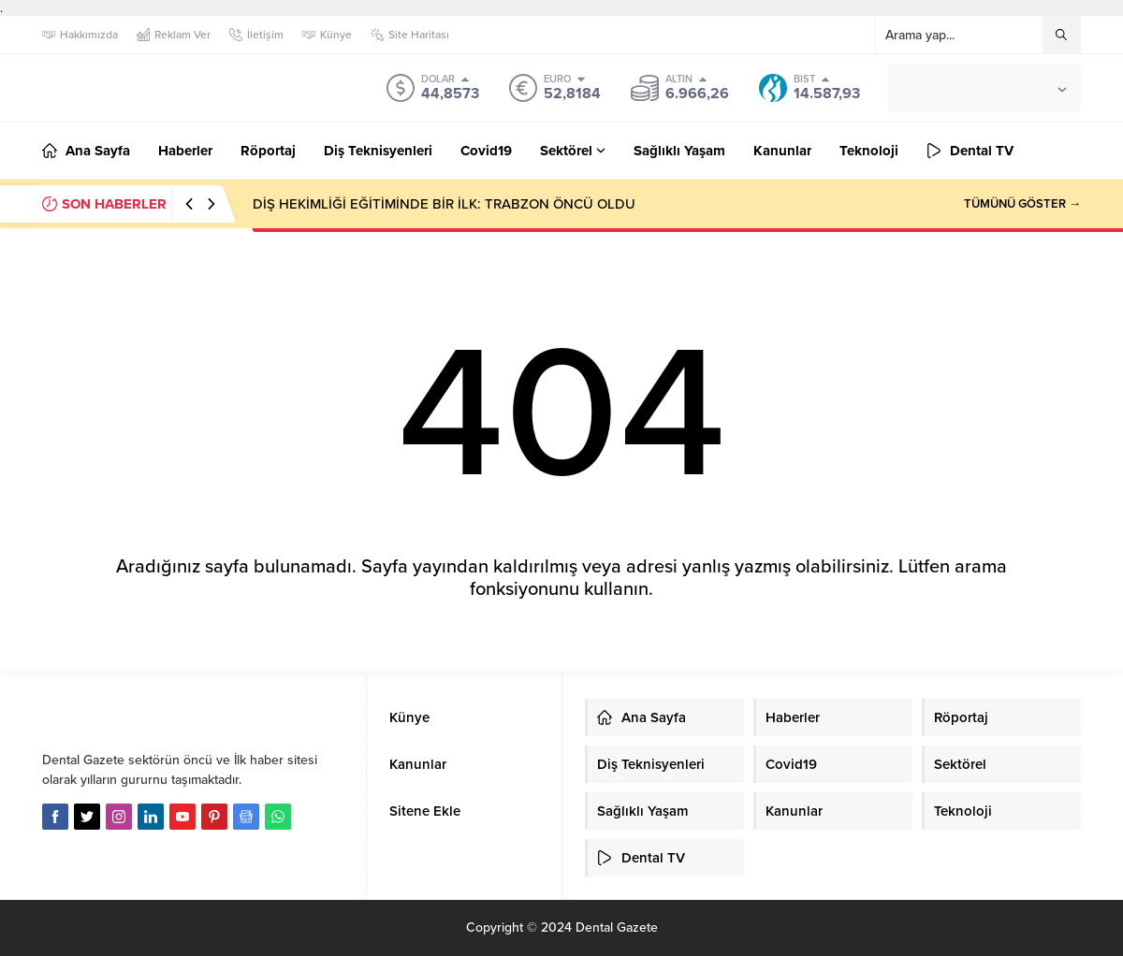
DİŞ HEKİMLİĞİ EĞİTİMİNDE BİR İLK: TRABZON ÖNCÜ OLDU (444, 204)
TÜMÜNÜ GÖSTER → (1022, 203)
